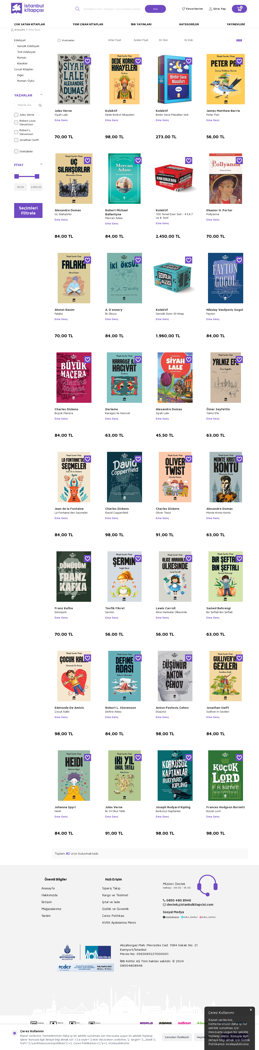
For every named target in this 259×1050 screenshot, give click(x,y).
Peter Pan (212, 114)
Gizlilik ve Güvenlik (115, 909)
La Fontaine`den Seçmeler (71, 512)
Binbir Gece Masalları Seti (172, 114)
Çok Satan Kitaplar (29, 24)
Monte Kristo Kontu (218, 512)
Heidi (58, 811)
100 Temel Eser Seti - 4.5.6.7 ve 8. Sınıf (174, 215)
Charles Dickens (66, 409)
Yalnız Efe (212, 413)
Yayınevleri (236, 24)
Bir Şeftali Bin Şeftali (219, 612)
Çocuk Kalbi (62, 711)
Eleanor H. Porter (219, 210)
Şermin (109, 612)
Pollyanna (212, 214)
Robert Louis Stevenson (25, 122)
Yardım (46, 915)
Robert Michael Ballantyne (116, 212)
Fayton (210, 313)
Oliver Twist (163, 512)
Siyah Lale (61, 114)
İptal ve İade (111, 902)
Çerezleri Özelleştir (177, 1037)
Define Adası (113, 711)
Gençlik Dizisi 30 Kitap (170, 313)
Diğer (20, 75)
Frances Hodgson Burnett (225, 807)
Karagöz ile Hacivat (117, 413)
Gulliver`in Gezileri (217, 711)
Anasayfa (18, 29)
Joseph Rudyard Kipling (173, 807)
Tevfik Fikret (115, 608)
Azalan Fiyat (141, 40)
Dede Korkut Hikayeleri (119, 114)
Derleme (111, 409)
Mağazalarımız (51, 909)
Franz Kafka (64, 608)
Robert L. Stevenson (23, 132)
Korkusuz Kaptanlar (168, 811)
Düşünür (161, 711)
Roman (21, 57)
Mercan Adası (114, 218)
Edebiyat (19, 40)
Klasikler (22, 63)
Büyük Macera (64, 413)
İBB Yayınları (141, 24)
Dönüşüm (61, 612)
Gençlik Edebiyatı (28, 46)
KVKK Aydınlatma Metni (119, 922)
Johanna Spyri (65, 807)
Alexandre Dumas (68, 210)
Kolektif (111, 110)
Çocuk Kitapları (23, 69)
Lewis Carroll (165, 608)
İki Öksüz (111, 313)
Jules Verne (24, 115)
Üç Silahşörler (63, 214)
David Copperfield (116, 512)
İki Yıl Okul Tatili (115, 811)
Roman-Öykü (25, 80)
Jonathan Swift (26, 140)
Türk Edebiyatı (26, 51)
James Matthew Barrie (223, 110)
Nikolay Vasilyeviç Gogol (224, 309)
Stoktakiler (23, 151)
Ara (155, 8)
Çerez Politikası (113, 915)
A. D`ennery (113, 309)
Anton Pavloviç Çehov (172, 707)
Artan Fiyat (114, 40)
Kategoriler (189, 24)
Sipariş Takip (111, 888)
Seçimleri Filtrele (28, 210)
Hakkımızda (49, 895)
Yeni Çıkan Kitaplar (88, 24)
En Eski (189, 40)
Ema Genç (61, 120)
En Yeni (163, 40)
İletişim (46, 902)
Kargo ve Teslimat (115, 895)
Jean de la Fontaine (69, 508)
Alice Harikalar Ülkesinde (171, 612)
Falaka (59, 313)
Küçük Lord (213, 811)
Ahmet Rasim (64, 309)
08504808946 (131, 965)
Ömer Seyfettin (218, 409)
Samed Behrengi (218, 608)
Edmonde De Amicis (69, 707)
